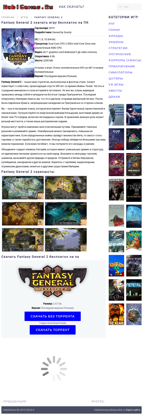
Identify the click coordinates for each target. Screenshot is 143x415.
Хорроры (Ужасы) (125, 60)
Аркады (116, 36)
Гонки (114, 30)
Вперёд (99, 401)
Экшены (116, 42)
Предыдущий (13, 401)
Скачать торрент (53, 330)
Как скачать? (71, 7)
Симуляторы (120, 72)
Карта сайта (133, 409)
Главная (7, 17)
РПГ (112, 23)
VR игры (116, 84)
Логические (120, 54)
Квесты (115, 90)
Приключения (122, 66)
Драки (114, 96)
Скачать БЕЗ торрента (53, 316)
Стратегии (118, 48)
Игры (24, 17)
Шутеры (116, 78)
